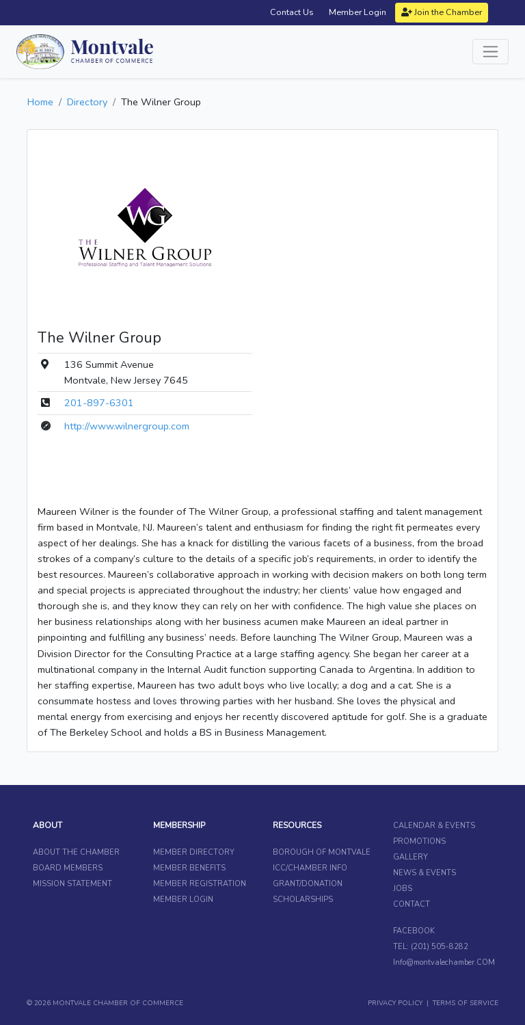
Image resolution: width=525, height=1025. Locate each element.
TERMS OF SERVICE (465, 1003)
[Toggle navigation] (490, 51)
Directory (87, 102)
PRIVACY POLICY (395, 1003)
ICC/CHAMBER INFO (310, 868)
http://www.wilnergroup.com (126, 426)
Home (40, 102)
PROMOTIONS (419, 841)
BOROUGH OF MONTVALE (322, 852)
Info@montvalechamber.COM (444, 962)
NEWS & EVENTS (424, 873)
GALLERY (410, 857)
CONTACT (411, 904)
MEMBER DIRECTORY (193, 852)
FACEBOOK (414, 931)
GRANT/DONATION (307, 884)
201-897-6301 (99, 403)
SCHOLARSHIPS (303, 899)
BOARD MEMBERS (68, 868)
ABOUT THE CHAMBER (76, 852)
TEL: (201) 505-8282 (430, 947)
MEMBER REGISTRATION (199, 884)
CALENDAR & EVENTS (434, 826)
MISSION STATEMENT (72, 884)
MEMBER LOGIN (183, 899)
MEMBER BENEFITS (189, 868)
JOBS (402, 888)
